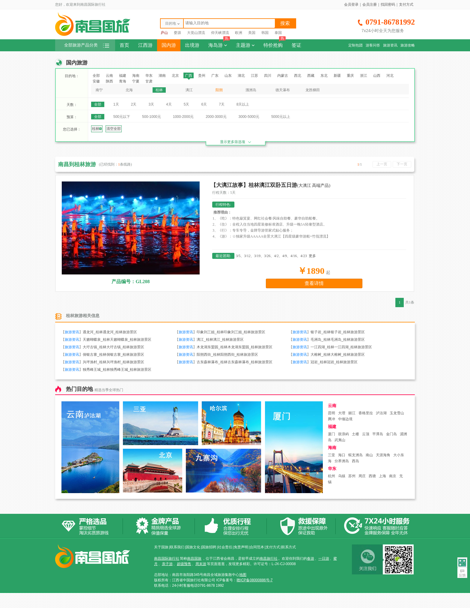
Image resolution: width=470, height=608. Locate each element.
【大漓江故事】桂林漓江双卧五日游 (270, 185)
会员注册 (369, 4)
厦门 (331, 434)
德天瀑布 (282, 90)
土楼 (355, 434)
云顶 (365, 434)
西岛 (355, 461)
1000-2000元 (183, 117)
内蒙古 (282, 75)
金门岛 (391, 434)
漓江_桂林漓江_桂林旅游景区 (220, 339)
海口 (341, 455)
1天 (116, 104)
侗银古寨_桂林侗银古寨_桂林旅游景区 (113, 354)
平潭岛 (377, 434)
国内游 (169, 45)
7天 (222, 104)
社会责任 (225, 547)
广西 (188, 75)
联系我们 (177, 547)
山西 (376, 75)
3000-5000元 (249, 117)
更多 (312, 256)
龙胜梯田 (312, 90)
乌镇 (341, 476)
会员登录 (351, 4)
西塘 (372, 476)
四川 (267, 75)
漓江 (189, 90)
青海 (122, 81)
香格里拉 (365, 413)
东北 (324, 75)
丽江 (351, 413)
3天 (151, 104)
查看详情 (314, 283)
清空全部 (113, 129)
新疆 (337, 75)
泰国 (278, 33)
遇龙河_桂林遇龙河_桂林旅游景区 (110, 332)
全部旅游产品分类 (86, 45)
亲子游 (167, 564)
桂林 (159, 90)
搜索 (285, 23)
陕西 (109, 81)
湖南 (162, 75)
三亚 (331, 455)
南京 (392, 476)
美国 (251, 33)
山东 (228, 75)
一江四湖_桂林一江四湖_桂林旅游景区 (341, 347)
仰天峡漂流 (220, 33)
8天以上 (242, 104)
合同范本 (257, 547)
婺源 (177, 33)
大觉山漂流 (196, 33)
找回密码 (388, 4)
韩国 (265, 33)
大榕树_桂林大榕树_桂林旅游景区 (338, 354)
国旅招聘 (209, 547)
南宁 (99, 90)
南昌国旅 (194, 558)
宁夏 (135, 81)
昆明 (331, 413)
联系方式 (288, 547)
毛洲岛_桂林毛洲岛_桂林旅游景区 (338, 339)
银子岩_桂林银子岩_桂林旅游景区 (338, 332)
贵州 (201, 75)
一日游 (323, 558)
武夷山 (340, 440)
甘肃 (149, 81)
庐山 (164, 33)
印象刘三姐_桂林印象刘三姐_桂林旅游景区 (231, 332)
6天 (204, 104)
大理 (341, 413)
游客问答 (373, 45)
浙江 (363, 75)
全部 (96, 75)
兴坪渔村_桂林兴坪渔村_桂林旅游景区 (113, 362)
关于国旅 (161, 547)
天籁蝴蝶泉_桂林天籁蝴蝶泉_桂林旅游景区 (117, 339)
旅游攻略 (407, 45)
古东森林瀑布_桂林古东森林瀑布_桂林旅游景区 (234, 362)
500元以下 (121, 117)
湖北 (241, 75)
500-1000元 (151, 117)
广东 (215, 75)
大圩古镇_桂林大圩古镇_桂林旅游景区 (113, 347)
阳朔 (219, 90)
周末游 (200, 564)
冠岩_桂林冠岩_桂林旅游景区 (334, 362)
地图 (242, 575)
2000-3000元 (216, 117)
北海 (129, 90)
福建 (122, 75)
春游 (310, 558)
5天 (186, 104)
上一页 (381, 164)
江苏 (254, 75)
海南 (135, 75)
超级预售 (184, 564)
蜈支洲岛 (355, 455)
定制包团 (355, 45)
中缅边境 (345, 419)
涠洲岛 (250, 90)
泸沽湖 (381, 413)
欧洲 (238, 33)
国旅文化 (193, 547)
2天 (134, 104)
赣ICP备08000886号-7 (254, 580)
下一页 (402, 164)
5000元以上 (280, 117)
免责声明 (241, 547)
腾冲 (331, 419)
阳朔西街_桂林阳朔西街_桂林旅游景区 (227, 354)
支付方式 (406, 4)
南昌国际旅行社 (166, 558)
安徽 (96, 81)
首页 (124, 45)
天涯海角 (383, 455)
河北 (390, 75)
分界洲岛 (342, 461)
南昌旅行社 (269, 558)
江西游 (145, 45)
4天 (169, 104)
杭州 (331, 476)
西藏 (310, 75)
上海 (382, 476)
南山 (369, 455)
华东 (149, 75)
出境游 (192, 45)
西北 (297, 75)
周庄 (362, 476)
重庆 (350, 75)
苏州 (351, 476)
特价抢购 (274, 43)
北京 (175, 75)
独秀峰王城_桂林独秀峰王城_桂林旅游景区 (117, 369)
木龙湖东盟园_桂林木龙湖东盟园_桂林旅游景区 (234, 347)
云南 (109, 75)
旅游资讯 (390, 45)
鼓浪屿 (343, 434)
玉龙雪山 (397, 413)
